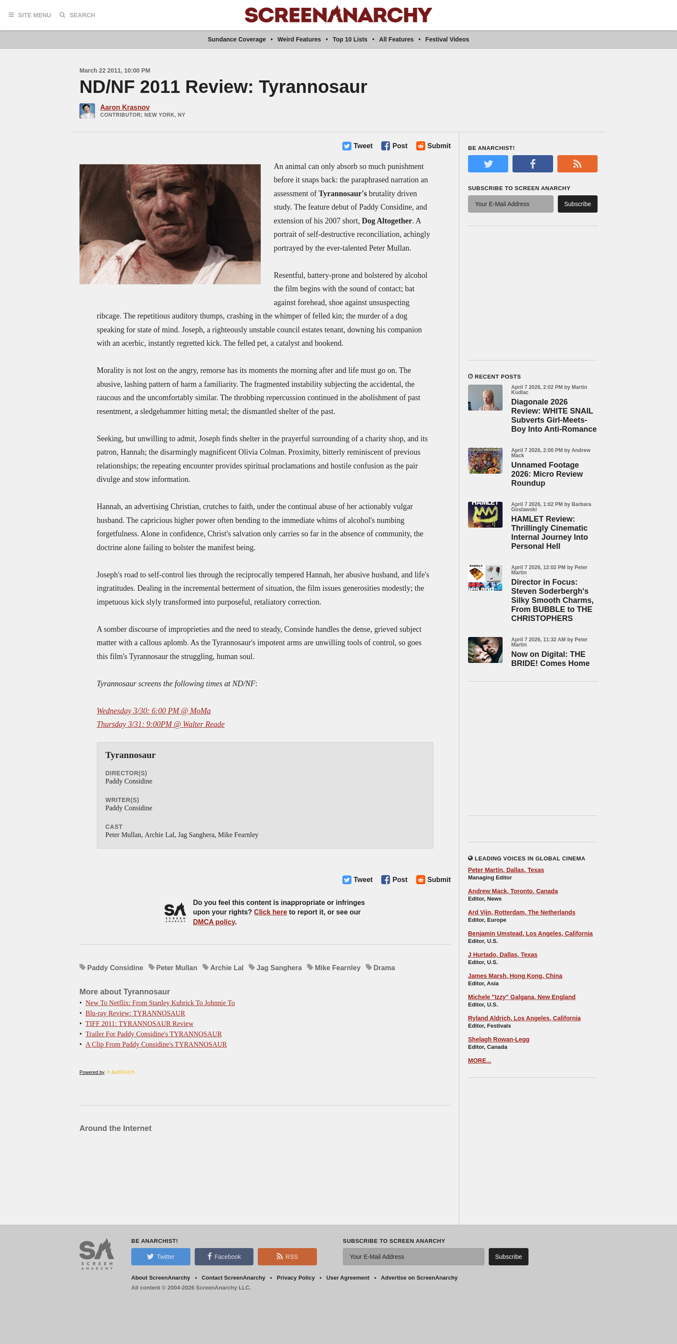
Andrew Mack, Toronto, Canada (513, 891)
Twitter (160, 1256)
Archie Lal (227, 967)
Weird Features (299, 39)
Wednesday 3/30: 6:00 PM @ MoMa (154, 711)
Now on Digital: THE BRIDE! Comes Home (550, 659)
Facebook (224, 1256)
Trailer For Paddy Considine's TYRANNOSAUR (153, 1034)
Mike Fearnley (338, 967)
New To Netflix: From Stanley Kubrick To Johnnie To (160, 1002)
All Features (396, 39)
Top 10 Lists (350, 39)
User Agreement (348, 1277)
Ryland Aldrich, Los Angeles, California (524, 1018)
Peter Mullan (176, 967)
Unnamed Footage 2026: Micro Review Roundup (547, 474)
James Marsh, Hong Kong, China (515, 975)
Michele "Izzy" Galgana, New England (522, 997)
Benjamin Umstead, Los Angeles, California (530, 933)
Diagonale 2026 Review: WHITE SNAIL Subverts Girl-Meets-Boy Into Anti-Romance (554, 415)
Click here (270, 912)
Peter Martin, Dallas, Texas (506, 869)
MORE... (479, 1060)
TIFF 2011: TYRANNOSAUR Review (139, 1023)
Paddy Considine (115, 967)
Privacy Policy (296, 1277)
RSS (287, 1256)
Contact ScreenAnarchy (233, 1277)
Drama (384, 967)
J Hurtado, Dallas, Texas (503, 954)
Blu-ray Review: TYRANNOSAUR (135, 1013)
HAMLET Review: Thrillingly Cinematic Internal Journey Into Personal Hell (549, 533)
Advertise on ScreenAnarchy (419, 1277)
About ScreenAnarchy (160, 1277)
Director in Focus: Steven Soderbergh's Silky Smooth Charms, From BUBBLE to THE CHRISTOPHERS (552, 600)
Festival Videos (447, 39)
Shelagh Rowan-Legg (498, 1039)
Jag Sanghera (279, 967)
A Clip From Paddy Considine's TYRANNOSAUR (156, 1044)
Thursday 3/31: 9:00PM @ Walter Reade (161, 724)
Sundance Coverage (237, 39)
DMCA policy (214, 922)
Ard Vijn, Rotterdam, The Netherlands (522, 912)
